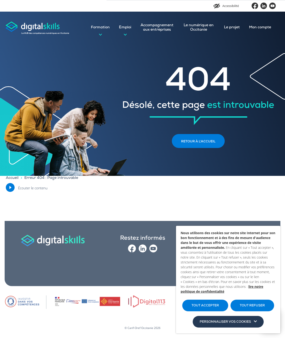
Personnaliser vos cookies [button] (225, 322)
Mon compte (260, 28)
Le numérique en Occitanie (199, 28)
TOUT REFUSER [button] (252, 305)
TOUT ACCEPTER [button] (205, 305)
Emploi (125, 28)
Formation (100, 28)
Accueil (12, 178)
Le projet (232, 28)
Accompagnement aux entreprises (157, 28)
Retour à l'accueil (198, 141)
